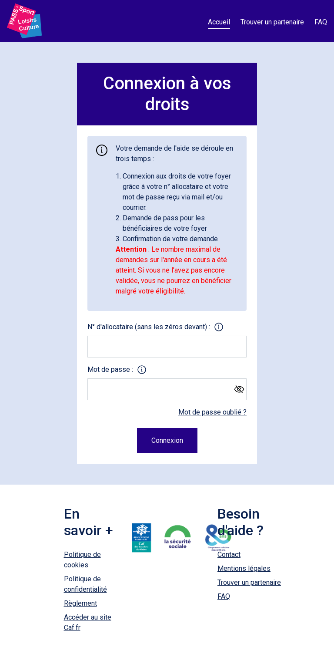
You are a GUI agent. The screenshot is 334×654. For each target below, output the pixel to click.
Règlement (80, 603)
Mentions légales (244, 568)
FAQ (320, 22)
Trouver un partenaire (272, 22)
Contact (228, 554)
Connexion (167, 440)
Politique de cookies (82, 559)
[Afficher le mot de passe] (236, 388)
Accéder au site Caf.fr (87, 622)
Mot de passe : (110, 369)
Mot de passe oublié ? (212, 412)
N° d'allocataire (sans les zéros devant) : (148, 327)
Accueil (219, 22)
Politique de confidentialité (85, 584)
